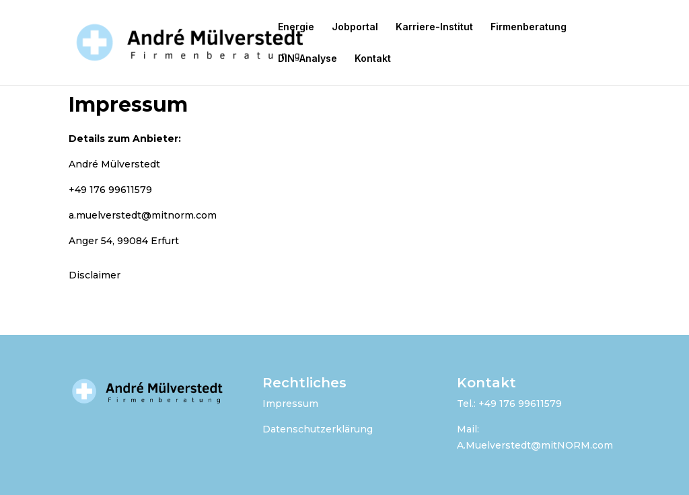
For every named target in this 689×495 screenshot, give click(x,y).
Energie (296, 27)
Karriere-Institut (434, 27)
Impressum (290, 403)
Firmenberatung (529, 27)
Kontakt (373, 59)
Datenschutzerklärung (317, 429)
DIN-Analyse (307, 59)
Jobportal (355, 27)
